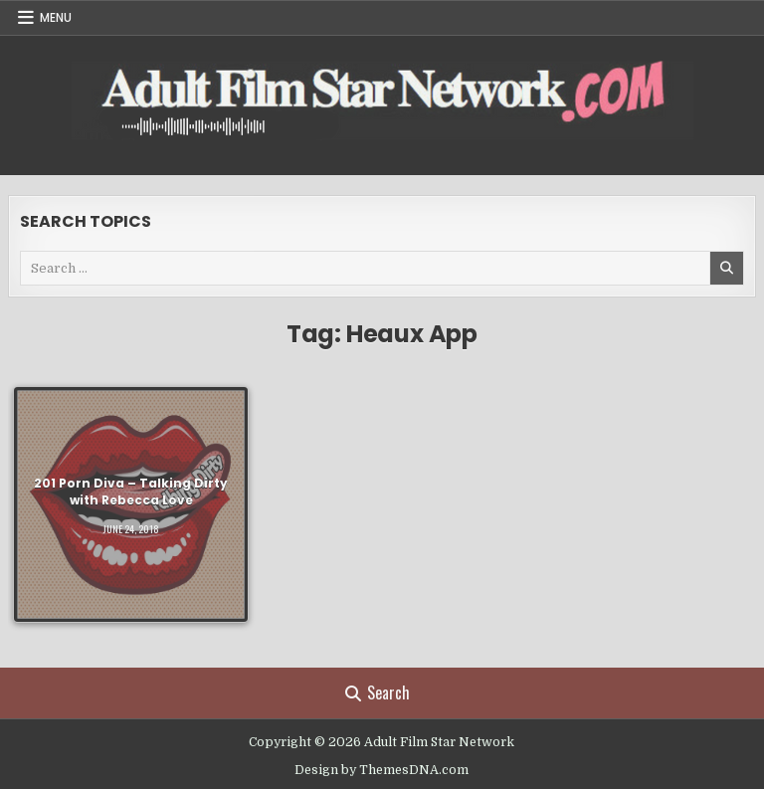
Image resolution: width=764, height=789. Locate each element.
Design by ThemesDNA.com (381, 770)
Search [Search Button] (377, 692)
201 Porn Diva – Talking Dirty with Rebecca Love (131, 491)
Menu (56, 17)
